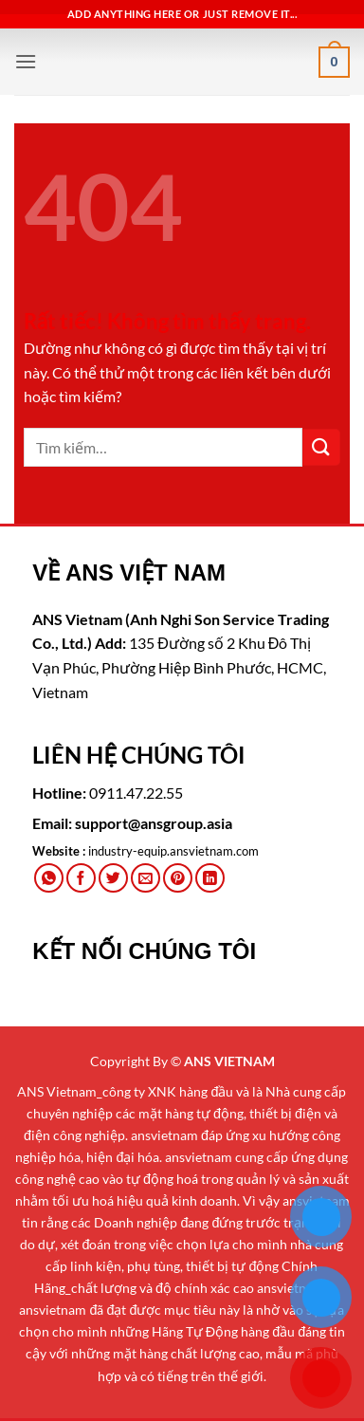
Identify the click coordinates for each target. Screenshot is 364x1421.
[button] (25, 61)
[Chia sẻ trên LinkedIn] (210, 878)
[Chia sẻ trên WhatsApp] (49, 878)
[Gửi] (321, 447)
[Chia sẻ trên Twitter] (113, 878)
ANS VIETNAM (229, 1061)
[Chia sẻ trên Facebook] (81, 878)
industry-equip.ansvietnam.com (173, 850)
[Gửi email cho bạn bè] (145, 878)
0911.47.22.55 (136, 793)
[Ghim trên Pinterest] (177, 878)
